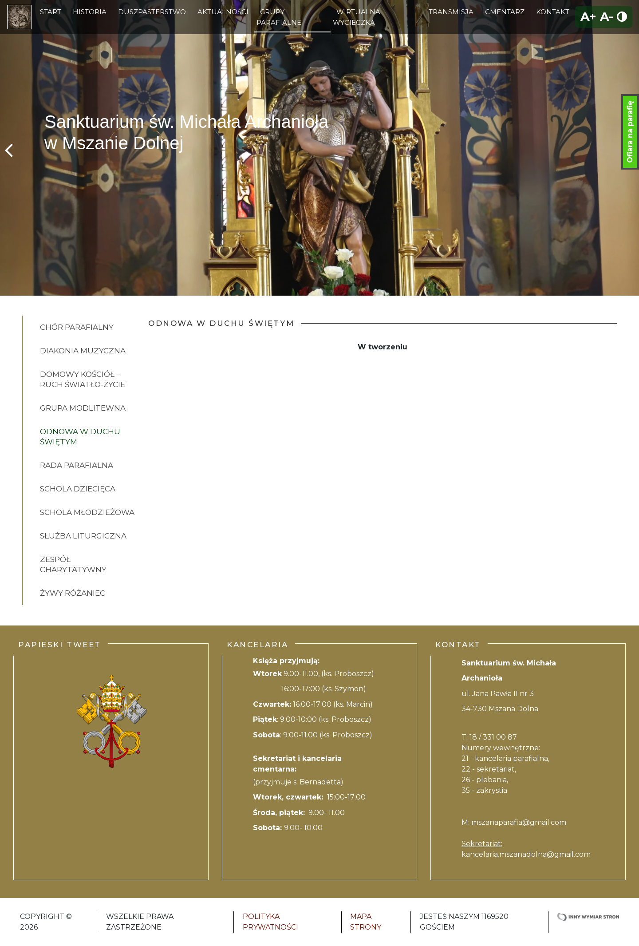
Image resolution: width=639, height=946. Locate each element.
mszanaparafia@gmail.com (518, 822)
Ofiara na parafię (630, 132)
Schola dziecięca (77, 488)
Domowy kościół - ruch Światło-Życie (82, 379)
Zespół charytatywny (73, 564)
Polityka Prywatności (270, 921)
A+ (588, 16)
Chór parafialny (77, 327)
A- (606, 16)
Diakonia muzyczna (83, 350)
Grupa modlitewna (83, 408)
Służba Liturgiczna (83, 535)
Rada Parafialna (76, 465)
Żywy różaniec (72, 593)
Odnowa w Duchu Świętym (80, 436)
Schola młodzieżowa (87, 512)
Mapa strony (365, 921)
